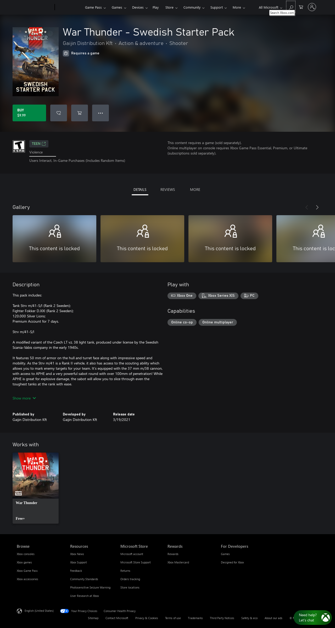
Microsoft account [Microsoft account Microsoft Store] (131, 554)
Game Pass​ (93, 7)
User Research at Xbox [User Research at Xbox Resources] (84, 595)
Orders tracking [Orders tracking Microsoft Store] (130, 579)
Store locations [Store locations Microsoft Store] (129, 587)
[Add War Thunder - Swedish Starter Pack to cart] (79, 113)
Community (191, 7)
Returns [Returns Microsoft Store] (125, 570)
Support (216, 7)
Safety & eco (249, 618)
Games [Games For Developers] (225, 554)
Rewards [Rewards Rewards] (173, 554)
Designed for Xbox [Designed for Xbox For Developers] (232, 562)
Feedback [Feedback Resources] (76, 570)
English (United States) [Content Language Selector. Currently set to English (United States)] (39, 610)
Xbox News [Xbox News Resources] (77, 554)
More (237, 7)
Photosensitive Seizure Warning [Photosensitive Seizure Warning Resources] (90, 587)
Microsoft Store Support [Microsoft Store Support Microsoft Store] (135, 562)
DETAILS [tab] (139, 189)
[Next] (317, 207)
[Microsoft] (35, 7)
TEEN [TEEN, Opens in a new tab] (39, 144)
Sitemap (93, 618)
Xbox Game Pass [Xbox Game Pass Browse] (27, 570)
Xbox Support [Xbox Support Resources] (78, 562)
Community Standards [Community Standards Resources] (84, 579)
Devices (138, 7)
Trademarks (195, 618)
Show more (24, 398)
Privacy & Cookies (146, 618)
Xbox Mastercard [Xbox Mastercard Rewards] (178, 562)
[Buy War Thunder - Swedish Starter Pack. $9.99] (29, 113)
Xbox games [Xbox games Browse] (24, 562)
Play (156, 7)
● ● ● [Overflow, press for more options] (100, 112)
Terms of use (173, 618)
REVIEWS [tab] (167, 189)
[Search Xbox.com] (290, 7)
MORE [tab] (195, 189)
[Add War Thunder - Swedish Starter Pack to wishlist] (58, 113)
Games (117, 7)
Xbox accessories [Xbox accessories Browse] (27, 579)
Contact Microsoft (116, 618)
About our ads (273, 618)
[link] (36, 488)
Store (169, 7)
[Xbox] (69, 7)
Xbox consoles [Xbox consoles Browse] (26, 554)
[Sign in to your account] (312, 7)
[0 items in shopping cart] (301, 7)
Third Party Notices (222, 618)
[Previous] (307, 207)
